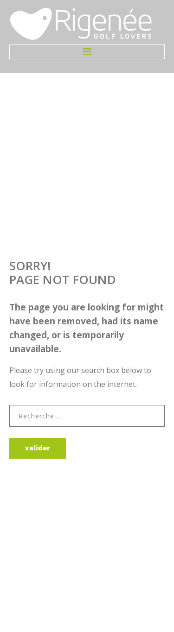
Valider (37, 447)
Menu (87, 52)
